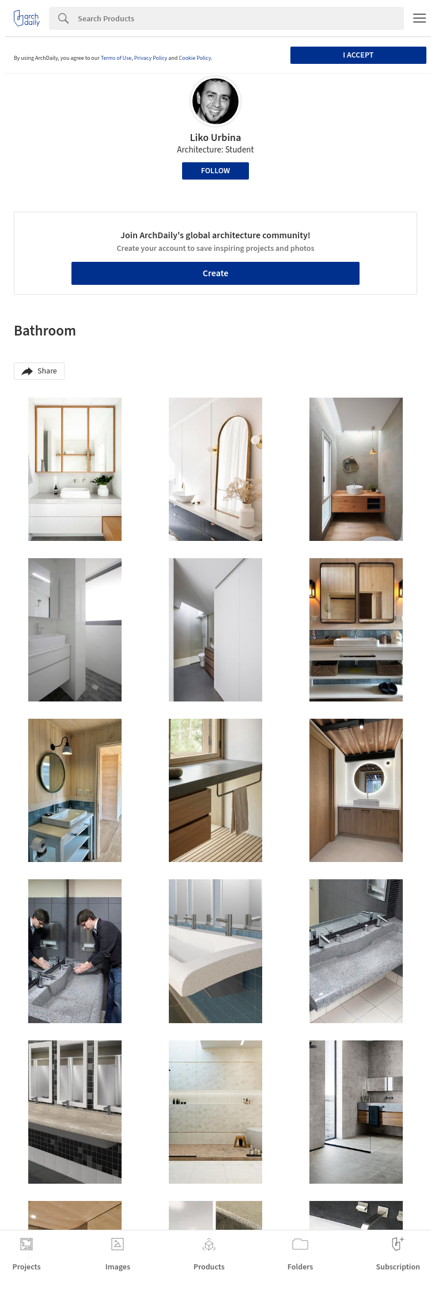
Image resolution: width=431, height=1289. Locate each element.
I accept (358, 55)
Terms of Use (116, 58)
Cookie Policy (195, 58)
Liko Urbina (215, 138)
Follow (215, 171)
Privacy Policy (151, 58)
